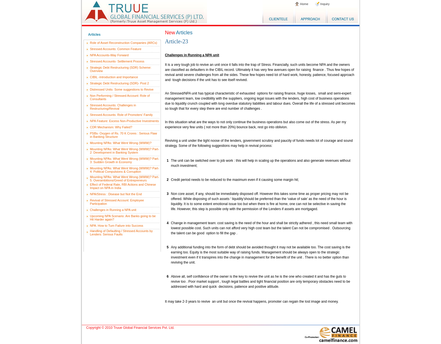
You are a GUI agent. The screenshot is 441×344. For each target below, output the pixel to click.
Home (303, 4)
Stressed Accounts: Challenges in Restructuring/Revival (113, 107)
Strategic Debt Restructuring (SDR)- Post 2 (119, 83)
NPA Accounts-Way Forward (109, 55)
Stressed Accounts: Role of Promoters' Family (121, 114)
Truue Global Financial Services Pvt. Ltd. (143, 328)
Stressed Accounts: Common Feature (115, 49)
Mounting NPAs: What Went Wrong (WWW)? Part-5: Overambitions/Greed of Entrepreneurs (124, 178)
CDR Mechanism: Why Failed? (111, 127)
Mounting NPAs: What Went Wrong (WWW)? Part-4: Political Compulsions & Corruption (124, 170)
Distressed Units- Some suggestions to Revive (122, 89)
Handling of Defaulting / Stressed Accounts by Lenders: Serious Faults (121, 232)
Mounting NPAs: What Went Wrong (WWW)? (121, 143)
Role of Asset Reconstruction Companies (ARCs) (123, 42)
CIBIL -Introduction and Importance (114, 77)
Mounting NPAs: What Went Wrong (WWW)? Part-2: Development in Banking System (124, 150)
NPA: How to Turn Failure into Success (116, 225)
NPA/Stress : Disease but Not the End (116, 194)
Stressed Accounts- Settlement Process (117, 61)
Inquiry (325, 4)
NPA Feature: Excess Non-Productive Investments (124, 121)
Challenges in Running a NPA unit (113, 210)
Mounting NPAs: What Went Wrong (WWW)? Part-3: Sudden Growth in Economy (124, 160)
